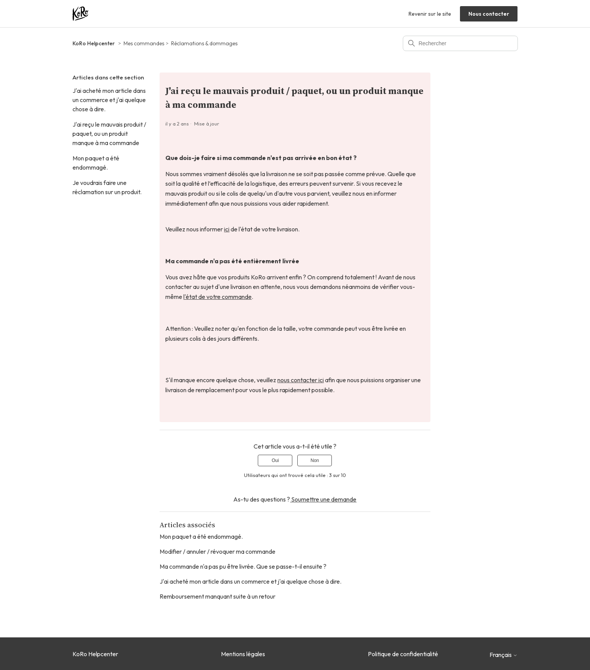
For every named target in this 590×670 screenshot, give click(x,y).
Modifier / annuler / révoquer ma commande (217, 551)
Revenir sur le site (430, 13)
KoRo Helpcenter (94, 43)
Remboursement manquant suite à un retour (217, 596)
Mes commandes (144, 43)
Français (503, 654)
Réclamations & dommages (204, 43)
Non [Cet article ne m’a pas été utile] (314, 460)
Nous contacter (488, 13)
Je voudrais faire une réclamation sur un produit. (107, 187)
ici (226, 229)
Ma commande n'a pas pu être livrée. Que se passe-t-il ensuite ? (243, 566)
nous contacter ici (300, 380)
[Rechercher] (460, 43)
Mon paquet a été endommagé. (96, 162)
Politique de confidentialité (403, 654)
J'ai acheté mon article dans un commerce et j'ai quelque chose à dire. (109, 100)
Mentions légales (243, 654)
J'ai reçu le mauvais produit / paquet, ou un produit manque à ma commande (109, 133)
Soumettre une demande (323, 499)
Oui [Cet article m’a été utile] (275, 460)
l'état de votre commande (217, 296)
